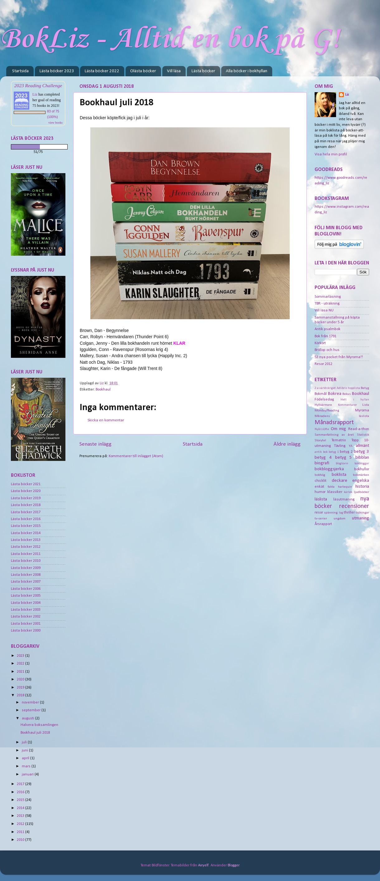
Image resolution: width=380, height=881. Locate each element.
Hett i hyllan (354, 399)
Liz (34, 94)
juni (25, 750)
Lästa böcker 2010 (25, 561)
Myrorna (362, 410)
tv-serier (321, 518)
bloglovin (342, 463)
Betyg (365, 388)
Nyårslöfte (322, 429)
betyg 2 (346, 452)
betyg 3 (361, 451)
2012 (21, 824)
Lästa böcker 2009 (25, 568)
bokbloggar (361, 463)
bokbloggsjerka (329, 469)
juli (25, 742)
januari (28, 774)
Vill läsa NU (324, 310)
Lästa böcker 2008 (25, 575)
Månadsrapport (334, 422)
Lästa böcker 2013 (25, 540)
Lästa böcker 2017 (25, 512)
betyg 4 (323, 457)
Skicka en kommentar (106, 420)
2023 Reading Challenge (38, 85)
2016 (21, 792)
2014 (21, 808)
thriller (349, 512)
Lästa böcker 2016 (25, 519)
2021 (21, 672)
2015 (21, 800)
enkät (319, 487)
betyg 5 (343, 457)
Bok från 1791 (325, 336)
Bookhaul (103, 389)
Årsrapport (323, 524)
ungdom (339, 518)
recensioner (354, 506)
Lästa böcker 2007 (25, 582)
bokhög (320, 475)
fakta (331, 487)
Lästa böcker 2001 (25, 624)
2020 (21, 679)
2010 (21, 840)
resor (319, 512)
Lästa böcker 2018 (25, 505)
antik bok (321, 452)
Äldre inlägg (287, 444)
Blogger (233, 865)
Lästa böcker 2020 (25, 491)
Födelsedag (324, 399)
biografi (322, 463)
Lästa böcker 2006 (25, 589)
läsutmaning (343, 499)
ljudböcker (361, 492)
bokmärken (361, 475)
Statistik (363, 435)
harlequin (345, 487)
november (31, 702)
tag (341, 512)
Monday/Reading (327, 410)
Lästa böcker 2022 (102, 71)
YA (351, 446)
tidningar (362, 512)
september (31, 710)
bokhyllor (361, 469)
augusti (28, 718)
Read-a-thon (358, 429)
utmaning (360, 518)
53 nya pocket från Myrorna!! (339, 357)
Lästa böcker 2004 (25, 603)
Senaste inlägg (95, 444)
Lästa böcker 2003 (25, 610)
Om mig (338, 429)
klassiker (334, 492)
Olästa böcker (143, 71)
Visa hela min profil (331, 154)
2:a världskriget (325, 388)
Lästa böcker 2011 (25, 554)
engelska (360, 480)
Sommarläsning (328, 297)
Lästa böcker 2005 (25, 596)
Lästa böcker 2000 (25, 630)
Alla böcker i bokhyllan (246, 71)
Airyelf (203, 865)
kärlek (348, 492)
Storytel (320, 440)
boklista (339, 474)
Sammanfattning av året (334, 435)
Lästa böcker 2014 (25, 533)
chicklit (320, 481)
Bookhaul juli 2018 (35, 733)
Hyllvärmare (323, 405)
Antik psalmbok (327, 329)
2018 (21, 695)
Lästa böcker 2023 (57, 71)
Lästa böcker (203, 71)
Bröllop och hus (327, 350)
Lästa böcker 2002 (25, 616)
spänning (331, 512)
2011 (21, 832)
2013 (21, 816)
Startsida (20, 71)
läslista (321, 499)
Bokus (346, 394)
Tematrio (338, 440)
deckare (339, 480)
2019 (21, 687)
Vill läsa (174, 71)
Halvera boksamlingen (39, 725)
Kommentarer (347, 405)
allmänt (362, 445)
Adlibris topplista (348, 388)
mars (26, 766)
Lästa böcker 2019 (25, 498)
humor (320, 492)
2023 (21, 656)
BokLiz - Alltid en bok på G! (170, 39)
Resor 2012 (323, 364)
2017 (21, 784)
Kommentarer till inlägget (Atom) (136, 456)
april (26, 758)
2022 (21, 663)
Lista (365, 405)
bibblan (362, 457)
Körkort (320, 343)
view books (55, 122)
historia (362, 486)
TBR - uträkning (327, 304)
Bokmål (321, 394)
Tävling (339, 446)
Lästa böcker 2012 (25, 547)
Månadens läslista (342, 416)
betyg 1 (334, 452)
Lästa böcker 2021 (25, 484)
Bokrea (334, 393)
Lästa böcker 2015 (25, 526)
